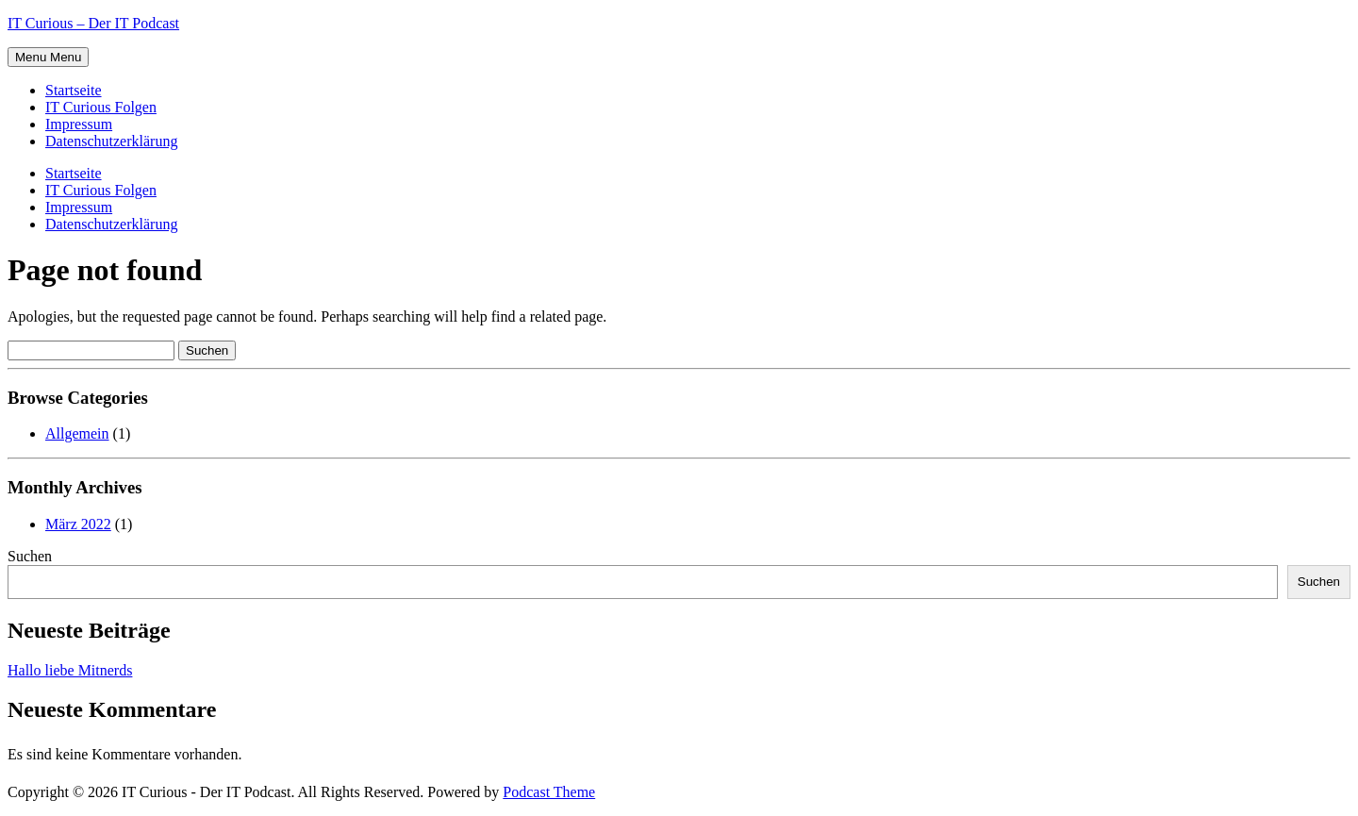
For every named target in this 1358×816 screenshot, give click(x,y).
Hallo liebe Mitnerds (70, 670)
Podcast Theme (549, 792)
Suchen (30, 556)
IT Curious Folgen (101, 107)
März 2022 (78, 524)
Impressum (78, 124)
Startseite (73, 90)
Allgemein (77, 433)
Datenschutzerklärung (111, 141)
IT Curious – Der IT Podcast (93, 23)
